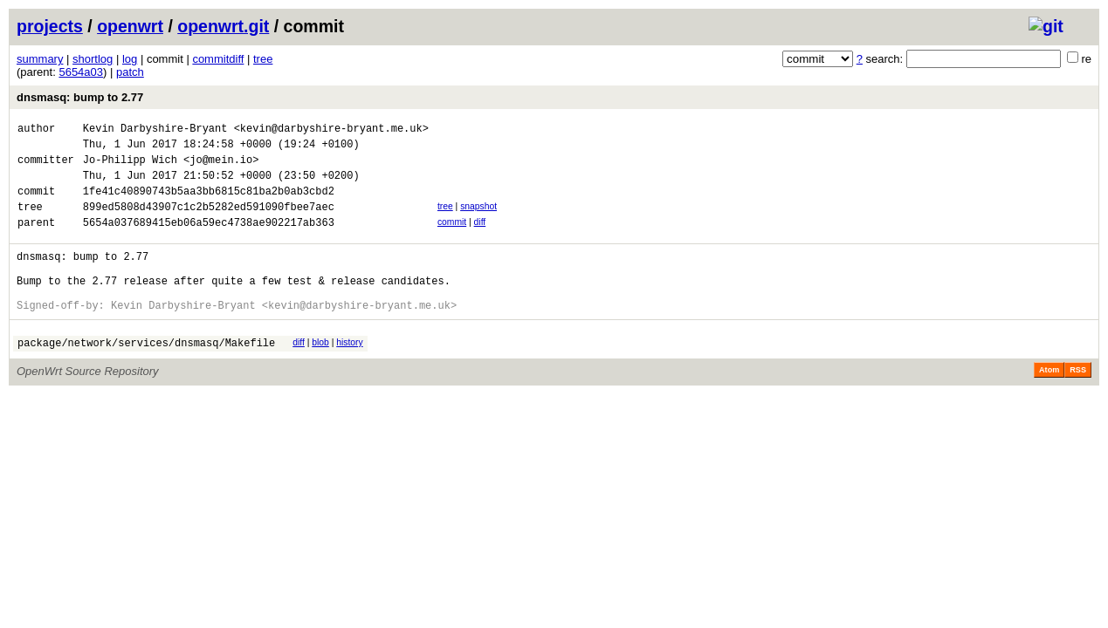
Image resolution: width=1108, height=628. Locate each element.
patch (130, 71)
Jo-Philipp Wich (130, 167)
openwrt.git (223, 26)
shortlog (92, 58)
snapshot (478, 219)
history (349, 374)
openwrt (130, 26)
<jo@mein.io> (220, 167)
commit (451, 237)
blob (320, 374)
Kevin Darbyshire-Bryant (155, 130)
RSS (1078, 403)
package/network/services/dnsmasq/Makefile (146, 376)
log (129, 58)
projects (50, 26)
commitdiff (218, 58)
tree (262, 58)
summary (40, 58)
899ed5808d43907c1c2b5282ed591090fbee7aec (208, 222)
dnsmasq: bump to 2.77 (80, 97)
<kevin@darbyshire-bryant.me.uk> (331, 130)
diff (480, 237)
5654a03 (80, 71)
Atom (1049, 403)
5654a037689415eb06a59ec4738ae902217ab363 (208, 240)
